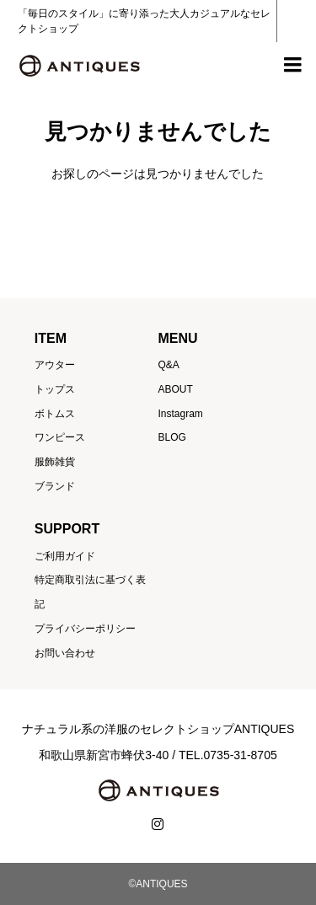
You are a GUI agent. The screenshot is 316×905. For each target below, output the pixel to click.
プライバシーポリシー (85, 629)
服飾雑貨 (55, 462)
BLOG (171, 437)
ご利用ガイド (65, 556)
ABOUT (175, 389)
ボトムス (55, 414)
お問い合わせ (65, 653)
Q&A (168, 365)
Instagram (180, 414)
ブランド (55, 486)
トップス (55, 389)
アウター (55, 365)
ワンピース (60, 437)
